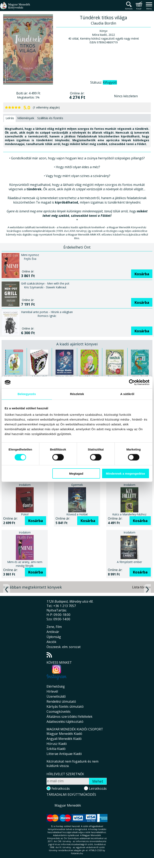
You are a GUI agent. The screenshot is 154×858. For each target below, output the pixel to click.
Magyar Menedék (68, 805)
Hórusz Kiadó (57, 743)
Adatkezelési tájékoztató (65, 721)
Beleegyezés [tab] (27, 394)
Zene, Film (54, 627)
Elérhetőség (56, 686)
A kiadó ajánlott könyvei (77, 344)
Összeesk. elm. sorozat (64, 647)
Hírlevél (52, 691)
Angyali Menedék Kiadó (64, 738)
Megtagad (76, 473)
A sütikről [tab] (127, 394)
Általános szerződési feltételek (69, 716)
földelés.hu (77, 853)
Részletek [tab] (77, 394)
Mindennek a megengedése (125, 473)
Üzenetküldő (56, 696)
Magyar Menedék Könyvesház (15, 8)
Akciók (51, 642)
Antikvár (53, 632)
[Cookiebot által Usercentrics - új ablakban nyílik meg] (131, 382)
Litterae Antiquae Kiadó (64, 754)
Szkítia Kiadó (56, 748)
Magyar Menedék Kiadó (64, 733)
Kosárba (141, 273)
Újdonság (54, 637)
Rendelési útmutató (61, 701)
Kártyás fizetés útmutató (65, 706)
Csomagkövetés (59, 711)
